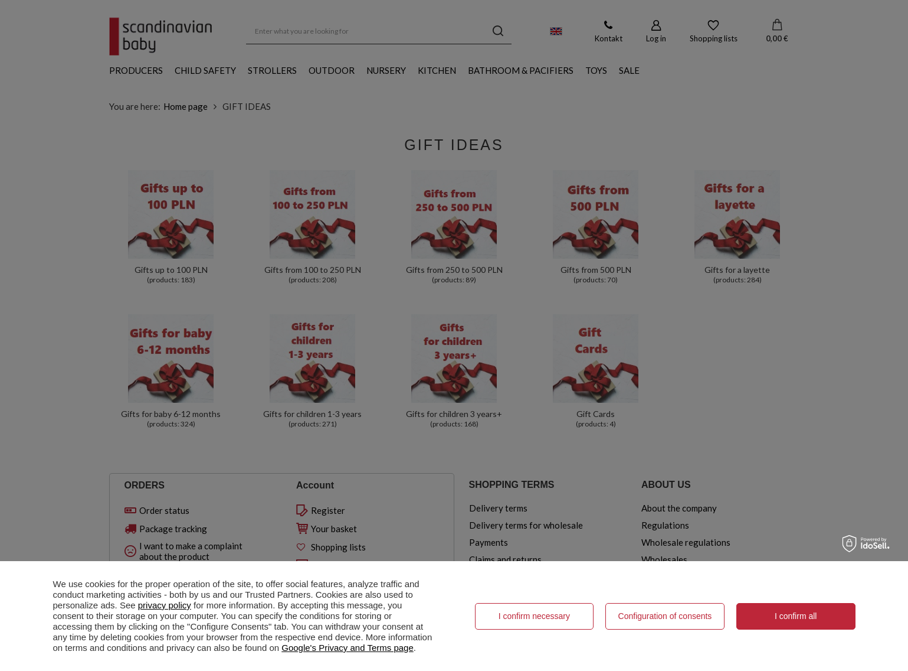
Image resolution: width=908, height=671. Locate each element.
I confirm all (796, 616)
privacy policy (164, 605)
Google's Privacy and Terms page (347, 648)
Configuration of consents (665, 616)
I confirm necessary (534, 616)
